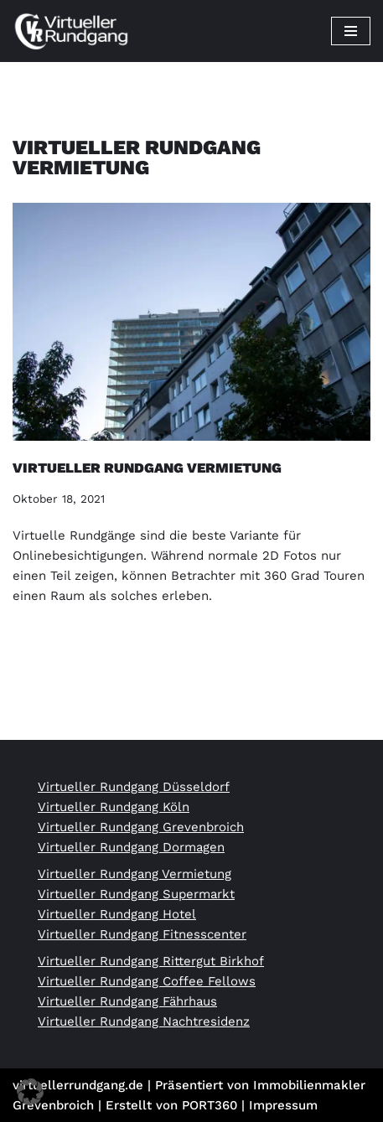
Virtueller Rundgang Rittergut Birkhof (151, 961)
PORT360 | (215, 1105)
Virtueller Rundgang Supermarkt (136, 894)
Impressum (283, 1105)
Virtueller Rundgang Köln (113, 806)
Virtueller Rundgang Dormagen (131, 847)
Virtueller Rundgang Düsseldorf (134, 786)
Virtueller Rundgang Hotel (117, 914)
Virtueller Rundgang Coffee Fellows (147, 981)
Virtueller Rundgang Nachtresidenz (144, 1021)
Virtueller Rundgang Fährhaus (127, 1001)
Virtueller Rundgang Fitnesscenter (142, 934)
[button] (30, 1092)
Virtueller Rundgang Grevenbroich (141, 827)
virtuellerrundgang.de (78, 1085)
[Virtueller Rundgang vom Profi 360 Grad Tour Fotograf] (71, 31)
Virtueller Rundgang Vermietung (147, 468)
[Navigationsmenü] (350, 31)
